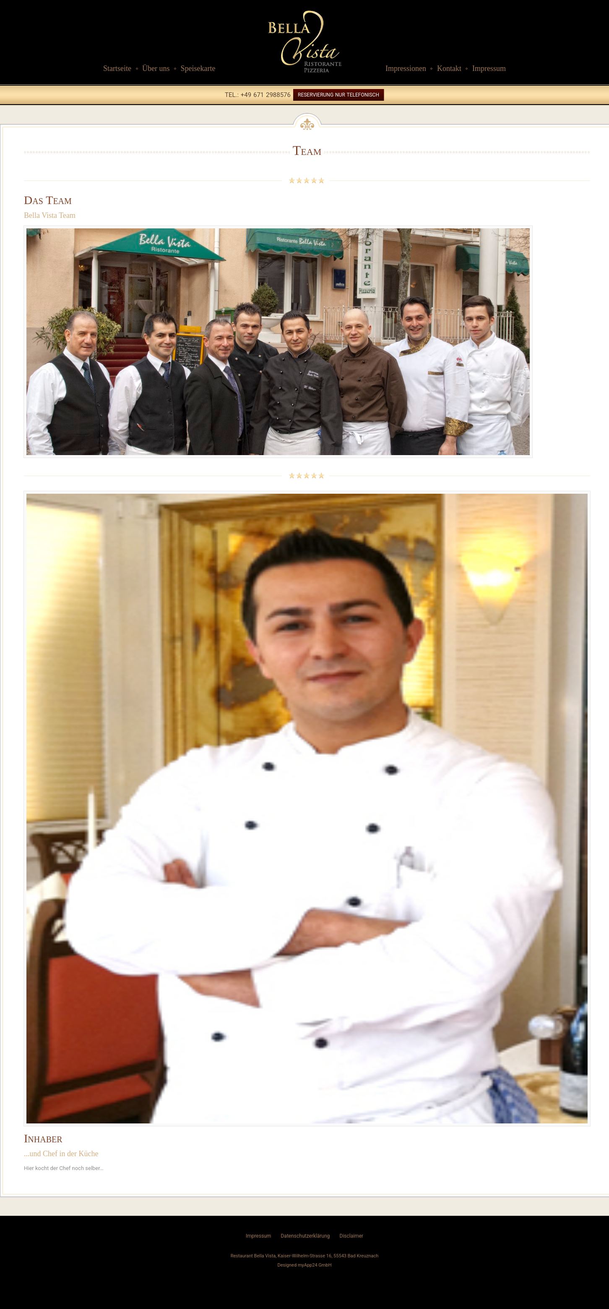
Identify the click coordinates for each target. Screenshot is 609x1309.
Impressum (489, 68)
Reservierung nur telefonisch (338, 95)
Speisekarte (197, 68)
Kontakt (449, 68)
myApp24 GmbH (315, 1265)
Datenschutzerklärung (305, 1236)
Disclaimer (352, 1236)
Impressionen (405, 68)
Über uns (156, 68)
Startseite (117, 68)
